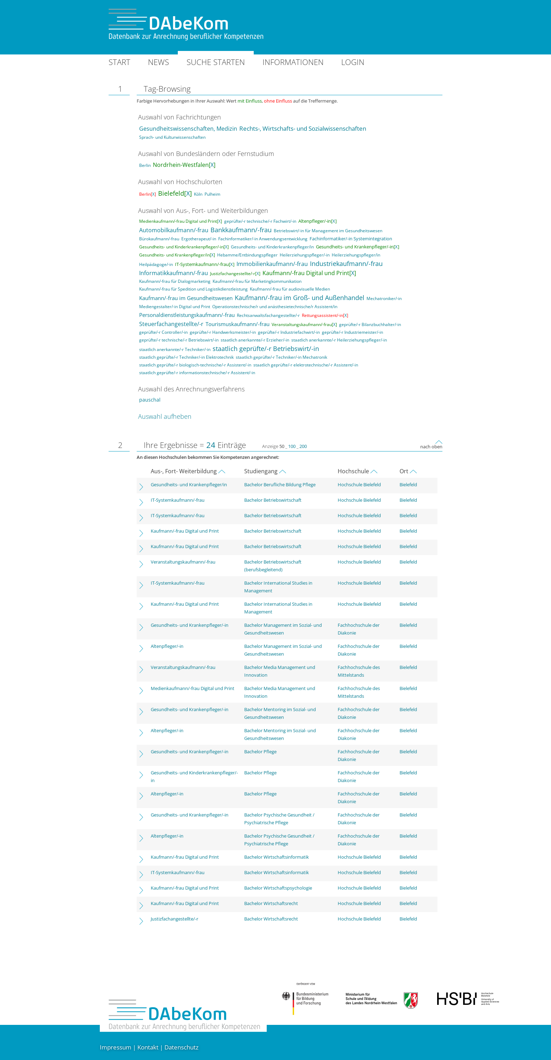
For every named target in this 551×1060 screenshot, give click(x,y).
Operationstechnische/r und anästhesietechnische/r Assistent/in (274, 307)
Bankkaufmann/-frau (241, 230)
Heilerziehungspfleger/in (356, 255)
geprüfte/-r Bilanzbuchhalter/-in (370, 324)
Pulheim (212, 194)
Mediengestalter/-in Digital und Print (174, 307)
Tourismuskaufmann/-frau (238, 323)
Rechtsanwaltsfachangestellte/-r (268, 315)
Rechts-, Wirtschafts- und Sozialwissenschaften (302, 128)
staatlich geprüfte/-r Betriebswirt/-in (266, 348)
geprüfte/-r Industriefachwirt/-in (289, 332)
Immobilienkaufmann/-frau (272, 264)
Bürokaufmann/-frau (159, 239)
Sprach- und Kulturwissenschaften (172, 137)
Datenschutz (181, 1047)
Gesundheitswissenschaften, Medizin (188, 128)
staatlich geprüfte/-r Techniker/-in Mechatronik (281, 357)
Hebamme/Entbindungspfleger (247, 255)
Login (352, 62)
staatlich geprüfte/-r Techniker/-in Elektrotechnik (186, 357)
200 (303, 446)
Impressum (115, 1047)
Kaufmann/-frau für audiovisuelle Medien (290, 289)
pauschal (150, 399)
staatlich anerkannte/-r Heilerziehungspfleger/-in (339, 340)
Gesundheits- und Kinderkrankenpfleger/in (272, 247)
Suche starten (216, 62)
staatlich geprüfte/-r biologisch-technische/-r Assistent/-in (195, 365)
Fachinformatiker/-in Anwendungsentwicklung (262, 239)
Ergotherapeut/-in (198, 239)
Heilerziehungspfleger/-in (305, 255)
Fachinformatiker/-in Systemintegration (351, 238)
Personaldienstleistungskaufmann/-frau (187, 314)
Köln (198, 194)
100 (292, 446)
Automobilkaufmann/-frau (173, 230)
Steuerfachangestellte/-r (171, 324)
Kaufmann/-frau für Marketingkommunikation (257, 281)
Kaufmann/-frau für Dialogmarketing (174, 281)
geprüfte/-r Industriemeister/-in (352, 332)
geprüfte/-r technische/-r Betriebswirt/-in (179, 340)
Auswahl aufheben (165, 416)
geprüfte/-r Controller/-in (163, 332)
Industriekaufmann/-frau (346, 263)
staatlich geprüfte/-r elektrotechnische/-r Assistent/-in (305, 365)
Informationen (293, 62)
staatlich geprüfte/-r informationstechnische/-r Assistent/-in (197, 373)
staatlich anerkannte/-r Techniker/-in (174, 349)
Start (119, 62)
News (158, 62)
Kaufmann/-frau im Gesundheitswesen (186, 297)
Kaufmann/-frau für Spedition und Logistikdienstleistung (193, 289)
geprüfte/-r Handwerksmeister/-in (223, 332)
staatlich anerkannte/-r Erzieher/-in (255, 340)
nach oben (431, 446)
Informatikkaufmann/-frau (173, 273)
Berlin (145, 165)
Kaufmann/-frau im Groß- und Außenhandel (299, 297)
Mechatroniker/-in (384, 298)
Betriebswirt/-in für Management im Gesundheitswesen (328, 231)
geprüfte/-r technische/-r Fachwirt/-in (260, 221)
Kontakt (147, 1047)
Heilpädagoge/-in (156, 264)
